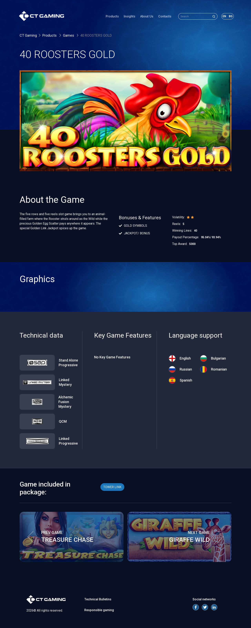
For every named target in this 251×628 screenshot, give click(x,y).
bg (230, 16)
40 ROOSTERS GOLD (96, 35)
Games (69, 35)
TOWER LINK (112, 487)
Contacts (164, 16)
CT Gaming (28, 35)
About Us (146, 16)
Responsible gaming (99, 610)
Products (111, 16)
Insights (129, 16)
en (224, 16)
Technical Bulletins (97, 599)
